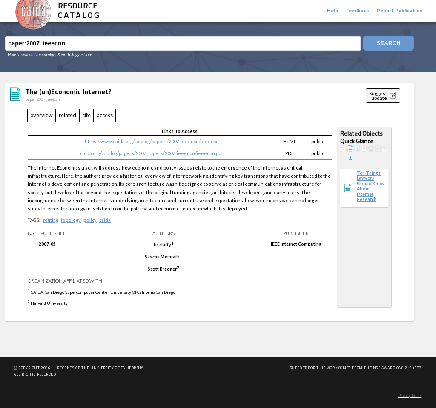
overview (41, 115)
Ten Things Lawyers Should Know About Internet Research (370, 186)
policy (90, 220)
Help (332, 11)
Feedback (357, 11)
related (67, 115)
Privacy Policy (410, 396)
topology (71, 220)
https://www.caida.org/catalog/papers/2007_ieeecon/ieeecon (152, 141)
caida (105, 220)
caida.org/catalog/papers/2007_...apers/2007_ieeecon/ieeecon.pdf (151, 153)
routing (50, 220)
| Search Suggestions (73, 54)
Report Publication (399, 11)
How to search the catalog (31, 54)
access (105, 115)
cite (86, 115)
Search (388, 43)
